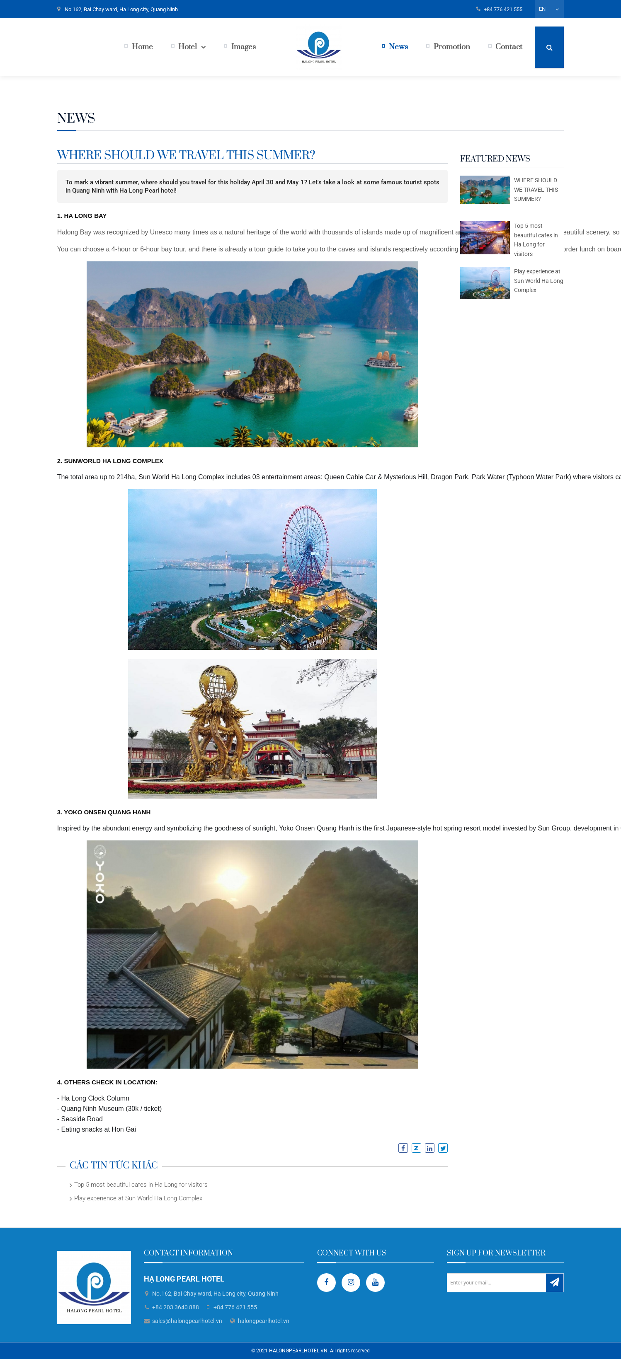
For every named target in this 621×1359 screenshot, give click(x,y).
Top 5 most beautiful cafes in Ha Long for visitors (141, 1184)
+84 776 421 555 (503, 9)
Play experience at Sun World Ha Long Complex (138, 1198)
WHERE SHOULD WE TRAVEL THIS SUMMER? (536, 189)
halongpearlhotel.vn (263, 1321)
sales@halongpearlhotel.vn (187, 1321)
